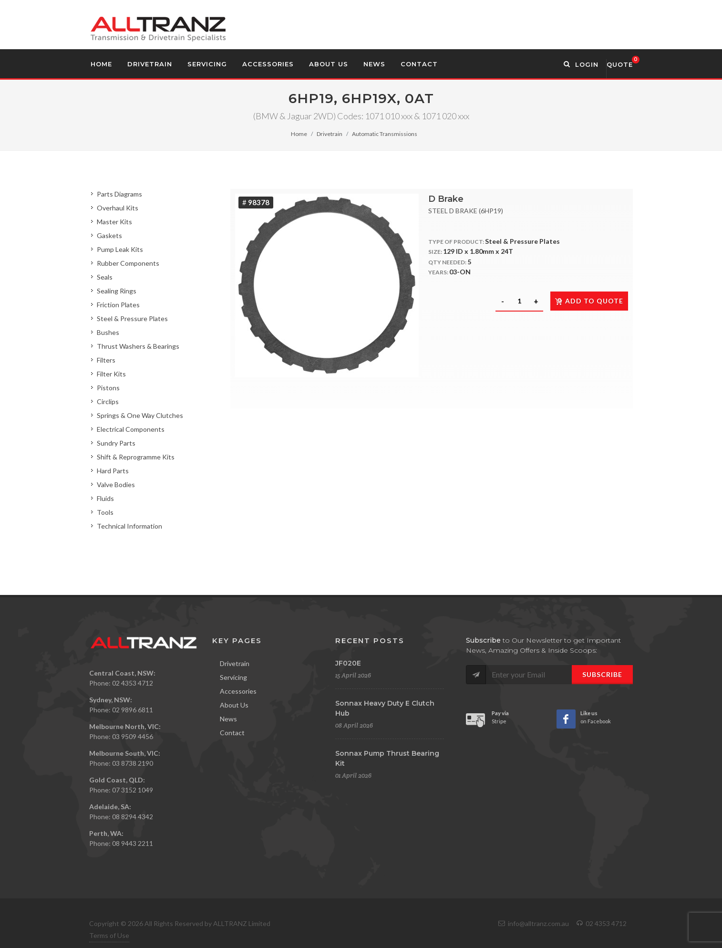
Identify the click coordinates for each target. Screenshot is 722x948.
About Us (234, 705)
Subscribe (602, 674)
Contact (232, 733)
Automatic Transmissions (384, 133)
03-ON (460, 272)
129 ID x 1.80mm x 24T (478, 251)
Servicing (233, 677)
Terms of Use (109, 935)
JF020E (348, 663)
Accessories (238, 691)
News (228, 719)
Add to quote (589, 301)
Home (299, 133)
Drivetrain (329, 133)
